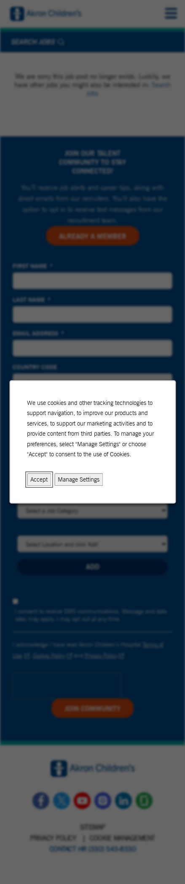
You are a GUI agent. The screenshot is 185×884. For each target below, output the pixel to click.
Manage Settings (78, 479)
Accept (39, 479)
